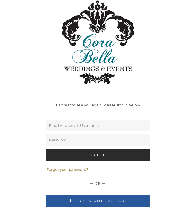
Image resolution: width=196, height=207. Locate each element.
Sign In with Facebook (98, 201)
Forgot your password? (67, 169)
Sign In (98, 155)
